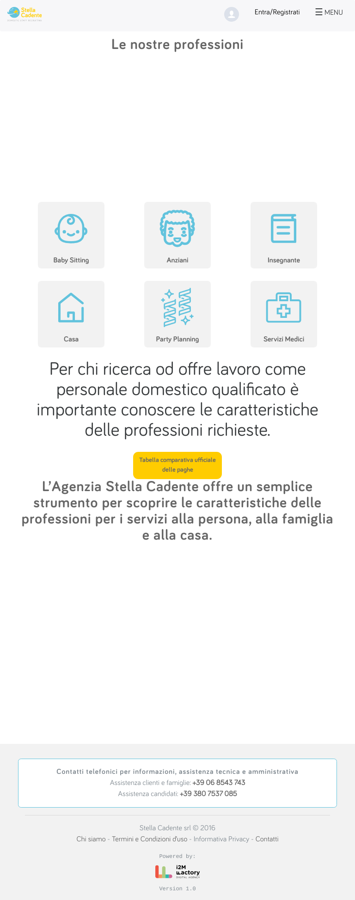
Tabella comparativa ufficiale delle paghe (177, 465)
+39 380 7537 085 (208, 794)
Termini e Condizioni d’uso (149, 839)
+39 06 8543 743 (219, 783)
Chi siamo (90, 839)
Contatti (267, 839)
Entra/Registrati (277, 12)
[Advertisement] (177, 129)
